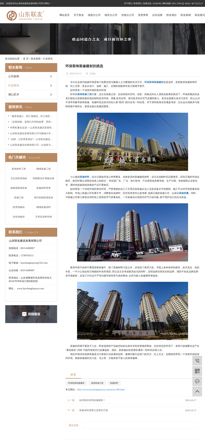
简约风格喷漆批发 (43, 197)
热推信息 (147, 3)
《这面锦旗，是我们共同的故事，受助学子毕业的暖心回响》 (32, 122)
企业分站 (157, 3)
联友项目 (171, 15)
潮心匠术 (13, 94)
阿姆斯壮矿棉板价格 (43, 178)
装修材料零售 (43, 188)
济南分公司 (127, 15)
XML (179, 3)
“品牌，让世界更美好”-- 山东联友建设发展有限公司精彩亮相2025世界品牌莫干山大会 (32, 139)
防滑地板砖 (19, 207)
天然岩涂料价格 (43, 216)
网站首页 (64, 15)
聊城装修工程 (43, 169)
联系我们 (138, 3)
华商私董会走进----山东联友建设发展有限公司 (32, 127)
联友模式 (200, 15)
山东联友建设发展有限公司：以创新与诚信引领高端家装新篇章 (32, 145)
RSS (174, 3)
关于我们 (128, 3)
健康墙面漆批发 (18, 188)
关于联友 (79, 15)
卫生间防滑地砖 (18, 178)
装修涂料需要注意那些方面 (93, 410)
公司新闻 (13, 76)
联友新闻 (186, 15)
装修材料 (114, 383)
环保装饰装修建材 (76, 383)
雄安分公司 (111, 15)
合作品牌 (157, 15)
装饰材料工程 (19, 169)
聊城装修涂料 (43, 207)
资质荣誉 (143, 15)
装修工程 (19, 197)
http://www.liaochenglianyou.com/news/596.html (101, 389)
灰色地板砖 (19, 216)
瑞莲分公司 (94, 15)
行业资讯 (48, 58)
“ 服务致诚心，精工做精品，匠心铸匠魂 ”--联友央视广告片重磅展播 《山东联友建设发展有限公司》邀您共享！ (32, 116)
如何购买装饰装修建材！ (92, 400)
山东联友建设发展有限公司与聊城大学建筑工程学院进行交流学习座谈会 (32, 133)
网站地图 (166, 3)
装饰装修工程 (97, 383)
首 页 (26, 58)
